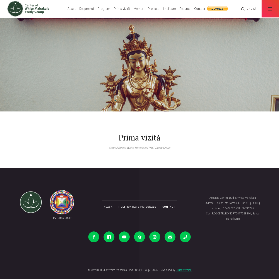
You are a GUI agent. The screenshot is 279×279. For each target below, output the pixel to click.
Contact (199, 9)
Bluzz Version (184, 270)
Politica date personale (137, 206)
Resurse (184, 9)
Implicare (169, 9)
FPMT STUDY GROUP (62, 218)
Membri (139, 9)
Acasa (72, 9)
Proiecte (153, 9)
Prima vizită (122, 9)
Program (104, 9)
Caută (248, 9)
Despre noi (86, 9)
